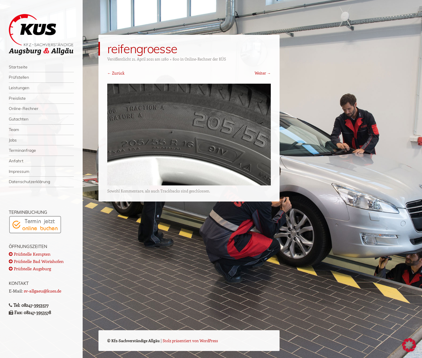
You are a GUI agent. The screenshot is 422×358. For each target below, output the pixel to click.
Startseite (18, 66)
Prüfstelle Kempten (29, 254)
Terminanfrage (22, 150)
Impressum (19, 171)
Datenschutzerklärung (29, 181)
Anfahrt (16, 160)
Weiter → (263, 72)
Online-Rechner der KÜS (205, 58)
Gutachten (18, 118)
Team (14, 129)
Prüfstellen (19, 77)
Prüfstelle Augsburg (30, 268)
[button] (409, 345)
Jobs (13, 139)
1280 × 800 (170, 58)
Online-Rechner (23, 108)
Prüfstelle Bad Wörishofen (36, 261)
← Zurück (116, 72)
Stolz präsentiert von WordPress (190, 340)
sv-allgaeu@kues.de (42, 291)
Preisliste (17, 98)
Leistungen (19, 87)
